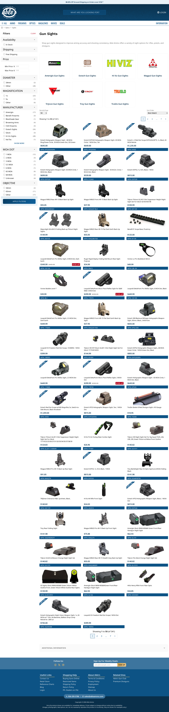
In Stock (8, 44)
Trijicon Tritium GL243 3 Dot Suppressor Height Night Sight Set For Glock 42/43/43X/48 (146, 200)
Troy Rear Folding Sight (48, 528)
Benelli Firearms (11, 116)
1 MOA (7, 154)
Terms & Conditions (96, 678)
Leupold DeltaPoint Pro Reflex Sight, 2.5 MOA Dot (58, 378)
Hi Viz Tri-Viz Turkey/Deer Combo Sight (98, 437)
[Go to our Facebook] (55, 665)
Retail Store (44, 681)
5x (5, 99)
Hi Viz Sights (9, 136)
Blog (42, 687)
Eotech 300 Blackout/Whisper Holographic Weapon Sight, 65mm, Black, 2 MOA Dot (145, 319)
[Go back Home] (2, 28)
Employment (93, 684)
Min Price (9, 66)
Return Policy (68, 687)
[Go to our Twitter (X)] (59, 665)
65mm (7, 191)
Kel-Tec (7, 139)
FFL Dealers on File (70, 690)
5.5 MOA (8, 164)
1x (5, 96)
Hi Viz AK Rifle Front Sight (93, 498)
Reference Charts (47, 684)
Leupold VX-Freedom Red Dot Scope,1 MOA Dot (101, 615)
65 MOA (7, 171)
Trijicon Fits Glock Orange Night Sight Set (142, 558)
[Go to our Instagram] (63, 665)
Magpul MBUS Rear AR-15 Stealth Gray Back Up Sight (103, 558)
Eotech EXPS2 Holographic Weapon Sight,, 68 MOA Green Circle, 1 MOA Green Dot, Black (145, 349)
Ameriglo (8, 112)
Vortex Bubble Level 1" (48, 288)
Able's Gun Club (119, 678)
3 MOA (7, 161)
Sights (14, 28)
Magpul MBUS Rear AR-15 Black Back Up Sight (56, 199)
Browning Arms (11, 122)
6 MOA (7, 168)
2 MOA (7, 158)
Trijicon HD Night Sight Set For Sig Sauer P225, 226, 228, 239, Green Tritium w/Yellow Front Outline (145, 438)
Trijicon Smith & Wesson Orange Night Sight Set (57, 558)
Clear (33, 33)
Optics (7, 28)
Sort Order (157, 112)
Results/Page (43, 112)
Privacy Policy (93, 681)
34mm (7, 82)
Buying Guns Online (71, 678)
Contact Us (44, 678)
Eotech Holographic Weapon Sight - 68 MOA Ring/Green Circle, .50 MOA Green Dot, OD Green (57, 141)
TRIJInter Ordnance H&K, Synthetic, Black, (55, 498)
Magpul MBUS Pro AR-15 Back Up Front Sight (100, 528)
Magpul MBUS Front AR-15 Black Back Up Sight (101, 199)
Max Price (9, 70)
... (156, 119)
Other (7, 86)
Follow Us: (58, 661)
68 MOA (7, 175)
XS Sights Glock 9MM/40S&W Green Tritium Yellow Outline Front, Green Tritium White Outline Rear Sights (60, 586)
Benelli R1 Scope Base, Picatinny (138, 229)
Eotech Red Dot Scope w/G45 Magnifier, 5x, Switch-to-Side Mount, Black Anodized (59, 408)
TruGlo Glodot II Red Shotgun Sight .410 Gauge (144, 407)
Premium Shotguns (121, 681)
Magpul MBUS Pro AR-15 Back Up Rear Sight (56, 469)
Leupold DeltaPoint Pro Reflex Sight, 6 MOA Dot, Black (147, 288)
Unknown (8, 178)
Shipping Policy (69, 684)
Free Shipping (10, 54)
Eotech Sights (10, 129)
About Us (92, 690)
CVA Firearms (10, 126)
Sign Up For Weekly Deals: (106, 661)
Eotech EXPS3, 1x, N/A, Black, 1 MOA (140, 170)
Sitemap (91, 687)
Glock (6, 133)
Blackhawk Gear (11, 119)
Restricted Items (69, 681)
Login (42, 690)
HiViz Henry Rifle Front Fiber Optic (139, 585)
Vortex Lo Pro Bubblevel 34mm (138, 259)
